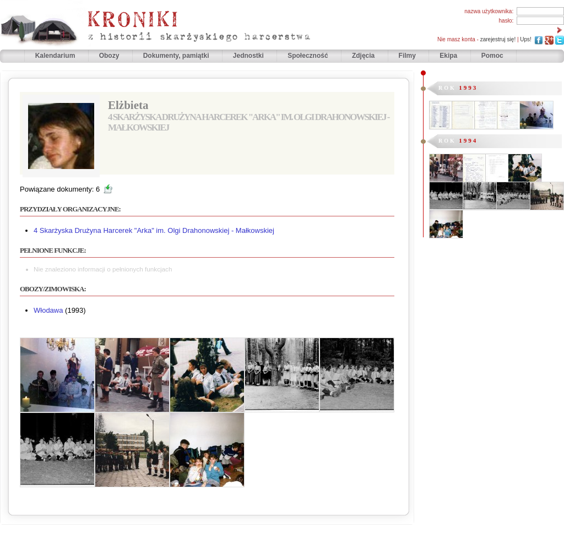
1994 (468, 140)
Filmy (407, 55)
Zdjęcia (364, 55)
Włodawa (48, 310)
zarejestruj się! (498, 39)
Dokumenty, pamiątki (177, 55)
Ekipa (448, 55)
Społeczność (309, 55)
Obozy (110, 55)
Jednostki (249, 55)
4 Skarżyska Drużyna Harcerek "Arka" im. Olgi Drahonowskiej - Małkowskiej (154, 230)
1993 (468, 87)
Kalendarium (56, 55)
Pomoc (492, 55)
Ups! (526, 39)
